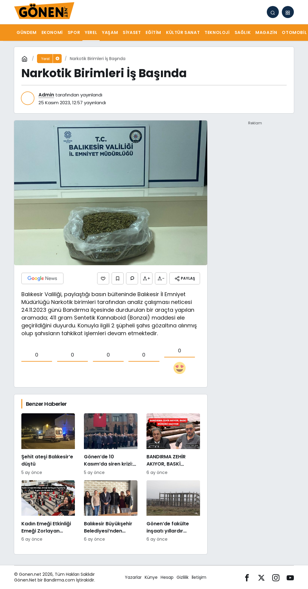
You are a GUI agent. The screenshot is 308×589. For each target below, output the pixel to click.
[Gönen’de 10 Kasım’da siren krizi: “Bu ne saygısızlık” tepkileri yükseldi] (110, 444)
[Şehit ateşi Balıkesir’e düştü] (48, 444)
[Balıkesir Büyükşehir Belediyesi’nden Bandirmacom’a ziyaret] (110, 511)
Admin (46, 95)
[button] (288, 12)
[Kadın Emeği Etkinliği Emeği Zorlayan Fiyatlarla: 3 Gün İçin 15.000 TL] (48, 511)
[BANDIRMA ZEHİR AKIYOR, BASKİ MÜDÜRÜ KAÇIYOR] (173, 444)
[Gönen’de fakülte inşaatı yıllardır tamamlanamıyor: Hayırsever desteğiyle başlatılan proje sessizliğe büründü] (173, 511)
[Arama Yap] (273, 12)
